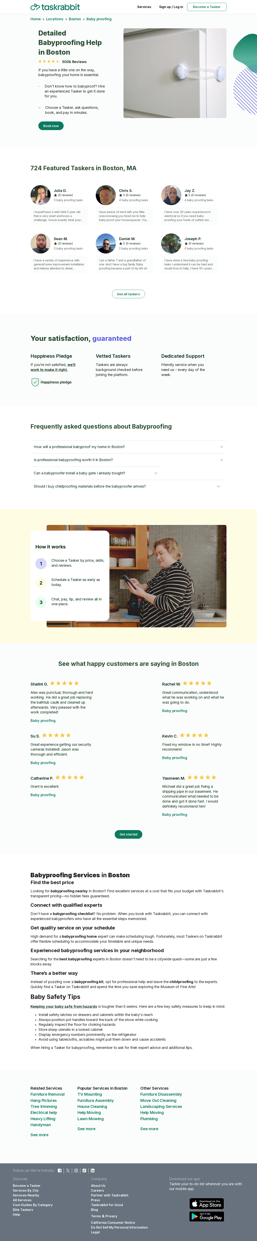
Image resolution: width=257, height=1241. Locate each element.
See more (40, 1134)
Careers (97, 1190)
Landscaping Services (161, 1106)
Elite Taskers (23, 1210)
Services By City (26, 1190)
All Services (22, 1200)
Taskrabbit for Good (107, 1205)
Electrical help (44, 1112)
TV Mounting (90, 1094)
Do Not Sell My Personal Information (119, 1227)
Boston (75, 19)
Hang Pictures (44, 1100)
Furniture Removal (48, 1094)
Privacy (111, 1216)
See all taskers (128, 294)
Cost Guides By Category (33, 1205)
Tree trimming (44, 1106)
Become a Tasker (207, 7)
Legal (95, 1232)
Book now (51, 126)
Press (95, 1200)
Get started (129, 834)
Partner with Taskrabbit (109, 1195)
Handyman (41, 1124)
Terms (96, 1216)
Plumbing (149, 1118)
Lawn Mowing (91, 1118)
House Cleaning (92, 1106)
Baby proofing (43, 720)
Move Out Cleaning (158, 1100)
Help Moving (89, 1112)
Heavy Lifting (43, 1118)
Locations (54, 19)
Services (144, 7)
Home (36, 19)
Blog (94, 1210)
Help (16, 1214)
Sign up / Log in (171, 7)
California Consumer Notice (113, 1223)
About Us (98, 1186)
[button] (128, 446)
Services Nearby (26, 1195)
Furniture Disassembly (161, 1094)
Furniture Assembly (96, 1100)
